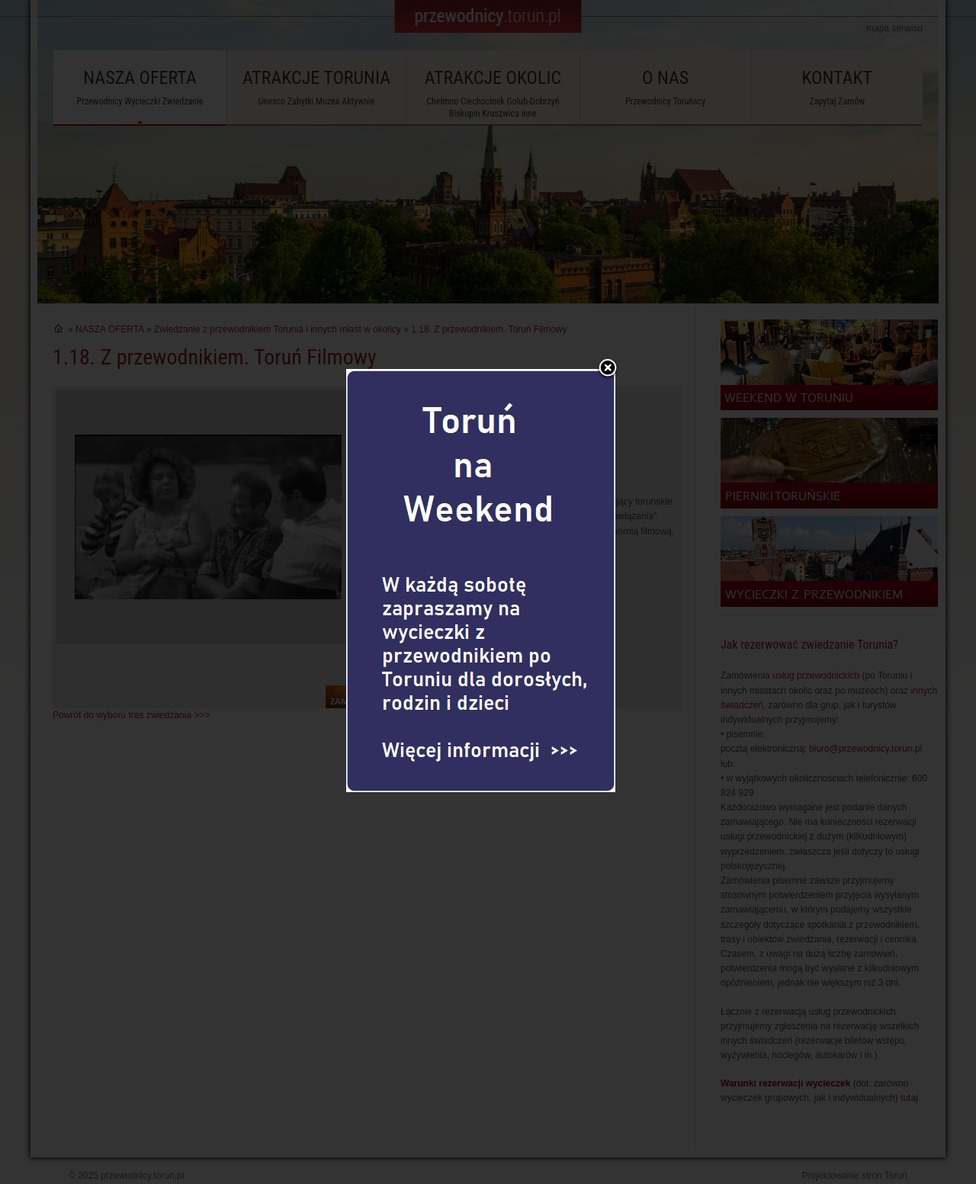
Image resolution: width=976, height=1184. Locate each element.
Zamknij (607, 344)
